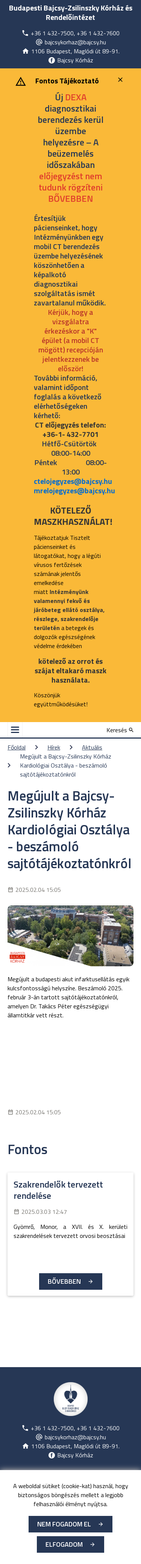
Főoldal (17, 747)
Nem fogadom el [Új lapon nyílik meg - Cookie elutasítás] (64, 1524)
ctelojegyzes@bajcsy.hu (73, 481)
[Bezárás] (121, 79)
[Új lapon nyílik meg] (70, 33)
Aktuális (92, 747)
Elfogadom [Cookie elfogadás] (64, 1544)
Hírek (53, 747)
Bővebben (64, 1281)
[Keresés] (119, 729)
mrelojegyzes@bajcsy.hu (74, 490)
